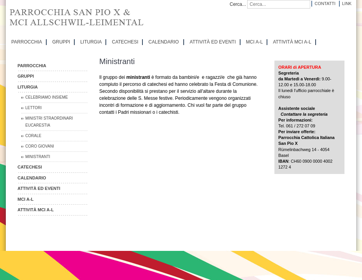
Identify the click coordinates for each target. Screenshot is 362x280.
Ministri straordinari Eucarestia (49, 121)
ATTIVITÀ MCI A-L (292, 42)
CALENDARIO (163, 42)
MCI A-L (254, 42)
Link (346, 3)
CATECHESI (125, 42)
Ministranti (37, 157)
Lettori (33, 108)
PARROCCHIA (26, 42)
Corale (33, 136)
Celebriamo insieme (46, 97)
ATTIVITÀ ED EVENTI (212, 42)
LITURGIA (91, 42)
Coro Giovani (39, 146)
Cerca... (238, 4)
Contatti (325, 3)
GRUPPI (61, 42)
